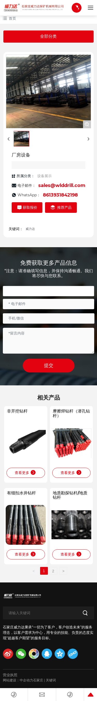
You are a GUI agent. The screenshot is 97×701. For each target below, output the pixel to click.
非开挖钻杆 (17, 411)
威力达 (30, 229)
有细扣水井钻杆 (21, 492)
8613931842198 (60, 195)
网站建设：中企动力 (18, 680)
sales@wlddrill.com (61, 185)
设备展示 (44, 176)
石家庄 (38, 680)
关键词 (51, 680)
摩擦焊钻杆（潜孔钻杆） (71, 413)
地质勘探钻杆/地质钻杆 (70, 495)
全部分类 (48, 36)
